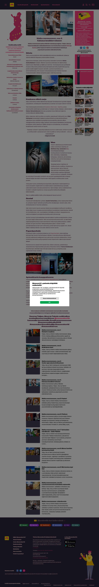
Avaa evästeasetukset (49, 298)
